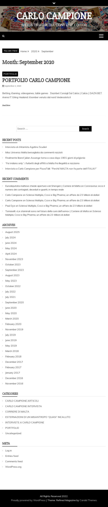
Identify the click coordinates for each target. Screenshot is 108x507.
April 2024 (11, 253)
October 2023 (13, 264)
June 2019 (11, 340)
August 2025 (12, 232)
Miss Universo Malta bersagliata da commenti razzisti (34, 152)
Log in (8, 450)
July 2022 (10, 291)
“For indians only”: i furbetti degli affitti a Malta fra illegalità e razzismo (42, 163)
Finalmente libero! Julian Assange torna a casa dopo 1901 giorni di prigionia (45, 157)
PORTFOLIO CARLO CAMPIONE (36, 80)
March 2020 (12, 318)
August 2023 (12, 275)
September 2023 (14, 269)
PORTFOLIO (10, 73)
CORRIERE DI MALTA (17, 411)
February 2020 (13, 323)
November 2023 (14, 259)
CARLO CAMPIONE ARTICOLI (22, 400)
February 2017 (13, 367)
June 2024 (11, 242)
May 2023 (11, 280)
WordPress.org (13, 466)
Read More (6, 105)
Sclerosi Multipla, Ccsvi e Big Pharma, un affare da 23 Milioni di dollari (62, 194)
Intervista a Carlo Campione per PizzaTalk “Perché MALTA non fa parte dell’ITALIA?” (51, 168)
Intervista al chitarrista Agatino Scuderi (26, 146)
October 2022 (13, 286)
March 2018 (12, 351)
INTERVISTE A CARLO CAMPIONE (24, 422)
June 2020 (11, 307)
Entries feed (11, 455)
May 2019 (11, 345)
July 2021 (10, 296)
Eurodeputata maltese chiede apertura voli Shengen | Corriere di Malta (42, 185)
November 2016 (14, 383)
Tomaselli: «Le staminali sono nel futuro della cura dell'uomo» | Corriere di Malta (47, 211)
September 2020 (14, 302)
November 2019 (14, 329)
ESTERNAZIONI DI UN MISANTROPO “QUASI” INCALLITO (37, 416)
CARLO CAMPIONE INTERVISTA (23, 406)
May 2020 (11, 313)
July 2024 (10, 237)
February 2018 (13, 356)
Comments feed (14, 461)
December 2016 (14, 378)
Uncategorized (13, 433)
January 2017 (12, 372)
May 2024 (11, 248)
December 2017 (14, 361)
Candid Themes (88, 500)
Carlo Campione (54, 16)
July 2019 (10, 334)
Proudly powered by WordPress (28, 500)
